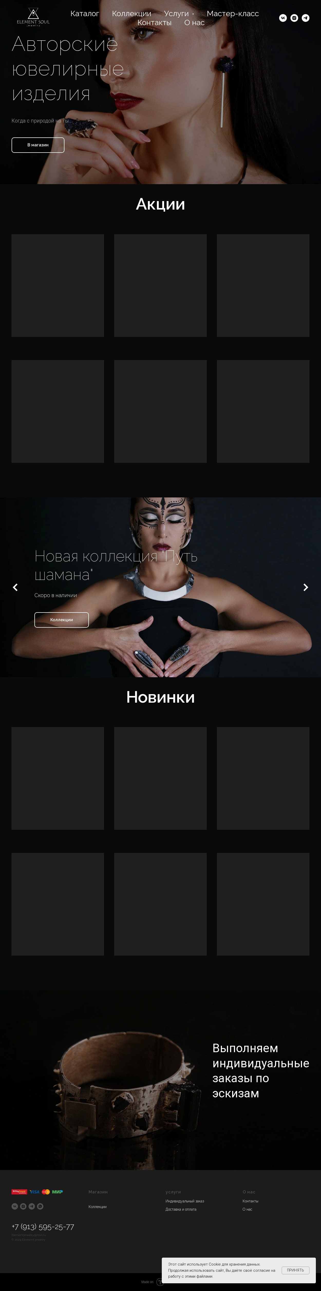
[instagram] (294, 18)
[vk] (283, 18)
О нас (194, 22)
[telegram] (305, 18)
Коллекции (131, 13)
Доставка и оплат (180, 1209)
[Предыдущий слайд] (15, 587)
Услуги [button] (177, 13)
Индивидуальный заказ (185, 1201)
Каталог (84, 13)
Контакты (154, 22)
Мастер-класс (233, 13)
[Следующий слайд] (305, 587)
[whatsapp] (40, 1206)
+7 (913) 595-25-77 (43, 1226)
